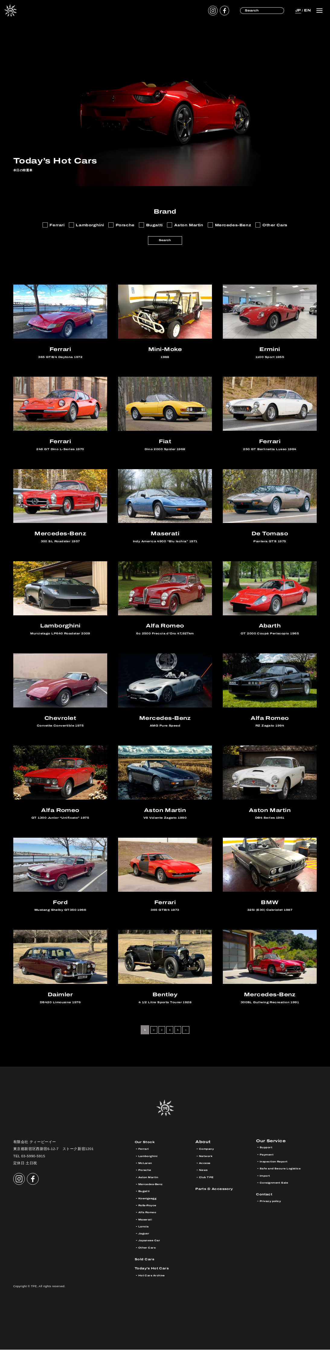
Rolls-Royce (150, 1218)
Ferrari (145, 1162)
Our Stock (147, 1155)
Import (267, 1190)
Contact (266, 1209)
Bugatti (145, 1204)
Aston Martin (151, 1190)
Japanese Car (152, 1254)
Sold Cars (147, 1272)
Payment (269, 1169)
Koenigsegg (150, 1212)
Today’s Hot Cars (156, 1281)
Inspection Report (278, 1176)
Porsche (146, 1183)
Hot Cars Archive (155, 1289)
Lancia (145, 1240)
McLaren (147, 1176)
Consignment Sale (278, 1197)
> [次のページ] (189, 1043)
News (204, 1183)
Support (268, 1162)
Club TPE (208, 1190)
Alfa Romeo (150, 1225)
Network (207, 1169)
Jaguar (145, 1247)
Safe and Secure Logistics (286, 1183)
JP (296, 10)
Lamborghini (150, 1169)
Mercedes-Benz (154, 1197)
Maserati (147, 1232)
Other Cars (149, 1261)
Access (206, 1176)
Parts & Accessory (219, 1202)
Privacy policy (274, 1216)
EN (306, 10)
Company (208, 1162)
